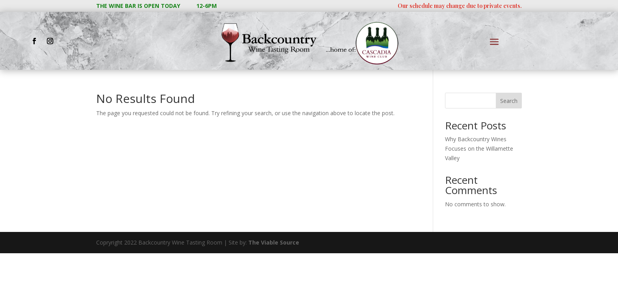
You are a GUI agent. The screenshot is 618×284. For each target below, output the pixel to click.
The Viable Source (273, 242)
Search (508, 101)
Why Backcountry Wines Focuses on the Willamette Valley (479, 148)
